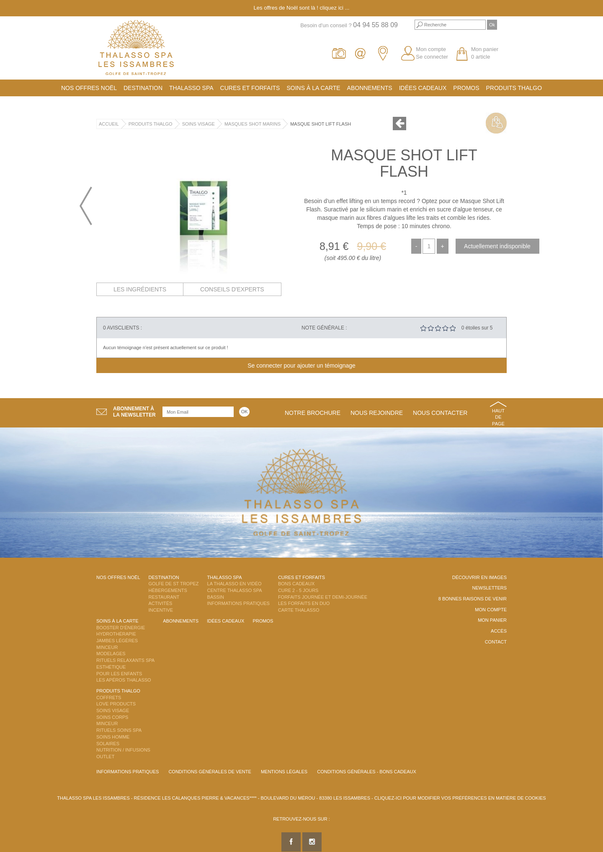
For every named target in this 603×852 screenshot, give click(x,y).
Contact (496, 641)
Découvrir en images (479, 577)
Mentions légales (284, 771)
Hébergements (168, 590)
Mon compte (431, 49)
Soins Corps (112, 717)
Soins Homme (112, 736)
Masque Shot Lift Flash (320, 123)
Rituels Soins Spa (119, 730)
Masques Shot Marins (252, 123)
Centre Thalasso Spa (234, 590)
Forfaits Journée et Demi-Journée (322, 597)
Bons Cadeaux (296, 583)
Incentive (161, 610)
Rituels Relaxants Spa (125, 660)
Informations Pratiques (238, 603)
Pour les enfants (119, 673)
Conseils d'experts (232, 289)
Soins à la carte (313, 88)
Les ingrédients (139, 289)
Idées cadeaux (423, 88)
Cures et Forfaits (250, 88)
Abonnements (369, 88)
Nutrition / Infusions (123, 749)
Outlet (105, 756)
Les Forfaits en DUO (304, 603)
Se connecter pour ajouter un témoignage (301, 365)
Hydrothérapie (116, 633)
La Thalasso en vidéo (234, 583)
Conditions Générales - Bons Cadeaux (366, 771)
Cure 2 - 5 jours (298, 590)
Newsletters (489, 587)
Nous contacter (440, 412)
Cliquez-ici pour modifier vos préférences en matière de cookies (460, 798)
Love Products (116, 703)
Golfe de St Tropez (174, 583)
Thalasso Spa (191, 88)
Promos (466, 88)
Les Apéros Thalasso (123, 679)
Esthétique (111, 666)
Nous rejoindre (376, 412)
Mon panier (492, 620)
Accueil (109, 123)
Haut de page (498, 417)
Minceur (107, 647)
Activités (161, 603)
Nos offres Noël (89, 88)
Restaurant (164, 597)
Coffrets (108, 697)
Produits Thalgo (514, 88)
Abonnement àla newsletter (134, 412)
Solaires (107, 743)
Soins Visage (198, 123)
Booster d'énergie (120, 627)
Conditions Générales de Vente (209, 771)
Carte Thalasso (299, 610)
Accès (499, 630)
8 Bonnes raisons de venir (472, 598)
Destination (143, 88)
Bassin (215, 597)
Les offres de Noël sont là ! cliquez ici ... (302, 8)
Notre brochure (312, 412)
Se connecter (432, 57)
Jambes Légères (117, 640)
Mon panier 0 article (484, 53)
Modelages (111, 653)
